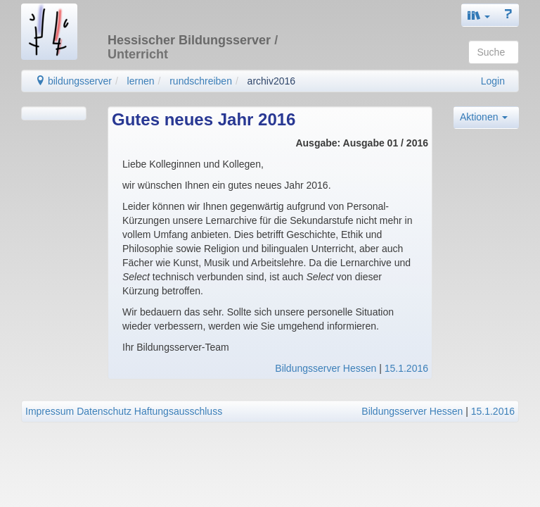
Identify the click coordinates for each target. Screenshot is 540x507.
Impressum (49, 411)
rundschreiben (200, 81)
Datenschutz (104, 411)
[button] (479, 15)
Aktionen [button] (484, 117)
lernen (141, 81)
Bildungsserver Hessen (325, 368)
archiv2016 (272, 81)
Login (493, 81)
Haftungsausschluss (178, 411)
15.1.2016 (406, 368)
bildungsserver (73, 81)
